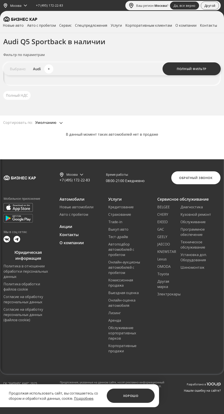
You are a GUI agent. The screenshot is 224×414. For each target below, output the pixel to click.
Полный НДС (17, 95)
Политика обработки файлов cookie (22, 287)
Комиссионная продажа (120, 283)
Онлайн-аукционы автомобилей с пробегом (124, 267)
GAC (160, 229)
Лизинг (114, 312)
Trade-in (115, 221)
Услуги (116, 25)
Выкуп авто (118, 229)
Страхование (119, 214)
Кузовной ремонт (195, 214)
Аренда (114, 320)
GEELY (162, 236)
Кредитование (121, 207)
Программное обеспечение (192, 232)
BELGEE (163, 207)
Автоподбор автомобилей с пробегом (121, 249)
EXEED (162, 221)
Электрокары (168, 294)
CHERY (162, 214)
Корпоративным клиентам (148, 25)
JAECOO (163, 244)
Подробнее (83, 398)
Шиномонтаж (192, 267)
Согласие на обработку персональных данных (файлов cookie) (23, 314)
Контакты (208, 25)
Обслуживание (193, 221)
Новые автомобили (76, 207)
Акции (66, 226)
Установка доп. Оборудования (193, 257)
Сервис (65, 25)
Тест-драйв (118, 236)
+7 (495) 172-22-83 (49, 5)
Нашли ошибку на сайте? (202, 390)
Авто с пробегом (41, 25)
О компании (185, 25)
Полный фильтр (191, 69)
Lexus (162, 259)
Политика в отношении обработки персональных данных (26, 271)
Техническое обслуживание (192, 245)
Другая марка (163, 284)
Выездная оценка (123, 292)
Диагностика (191, 207)
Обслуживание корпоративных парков (122, 333)
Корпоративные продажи (122, 348)
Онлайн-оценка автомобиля (121, 303)
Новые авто (13, 25)
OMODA (164, 266)
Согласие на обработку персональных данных (23, 299)
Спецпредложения (91, 25)
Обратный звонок (195, 178)
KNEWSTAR (166, 251)
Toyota (163, 274)
